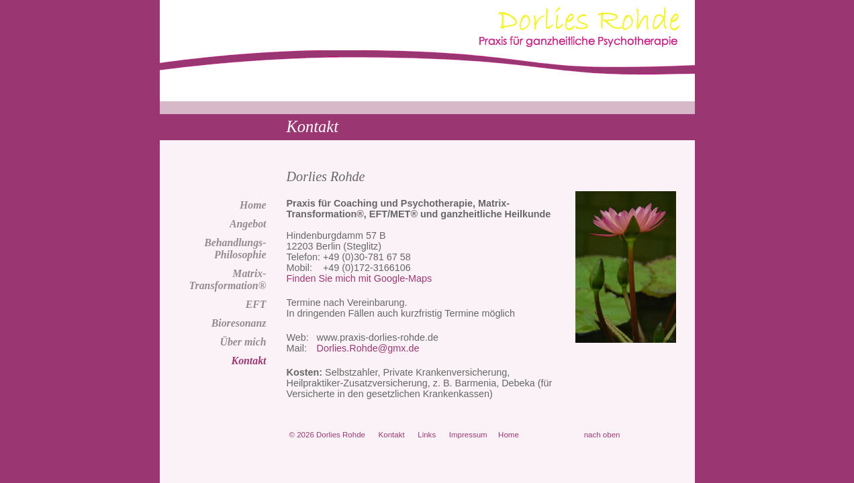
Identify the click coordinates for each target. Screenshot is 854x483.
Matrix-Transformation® (227, 279)
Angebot (248, 223)
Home (253, 205)
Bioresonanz (239, 323)
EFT (256, 304)
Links (427, 435)
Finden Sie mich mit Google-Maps (359, 278)
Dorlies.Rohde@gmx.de (368, 348)
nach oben (602, 435)
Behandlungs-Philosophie (235, 248)
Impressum (468, 435)
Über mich (243, 341)
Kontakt (249, 360)
